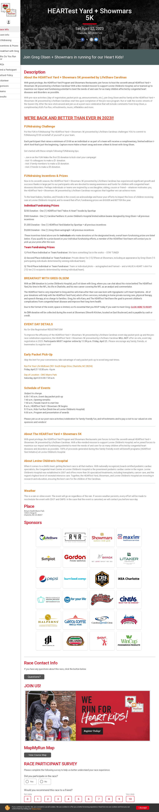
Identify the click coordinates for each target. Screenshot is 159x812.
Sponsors (7, 86)
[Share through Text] (97, 39)
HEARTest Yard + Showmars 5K (91, 14)
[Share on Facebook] (84, 39)
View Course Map (41, 759)
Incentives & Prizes (11, 45)
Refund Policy (9, 75)
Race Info (7, 29)
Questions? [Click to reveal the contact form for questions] (37, 681)
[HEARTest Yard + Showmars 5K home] (12, 10)
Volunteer (7, 80)
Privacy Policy (36, 809)
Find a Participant (11, 69)
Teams (5, 91)
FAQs (4, 64)
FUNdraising (8, 40)
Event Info (7, 35)
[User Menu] (12, 22)
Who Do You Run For (10, 57)
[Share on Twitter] (88, 39)
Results (6, 96)
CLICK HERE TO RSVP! (144, 311)
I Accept (143, 808)
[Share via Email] (93, 39)
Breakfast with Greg (12, 51)
